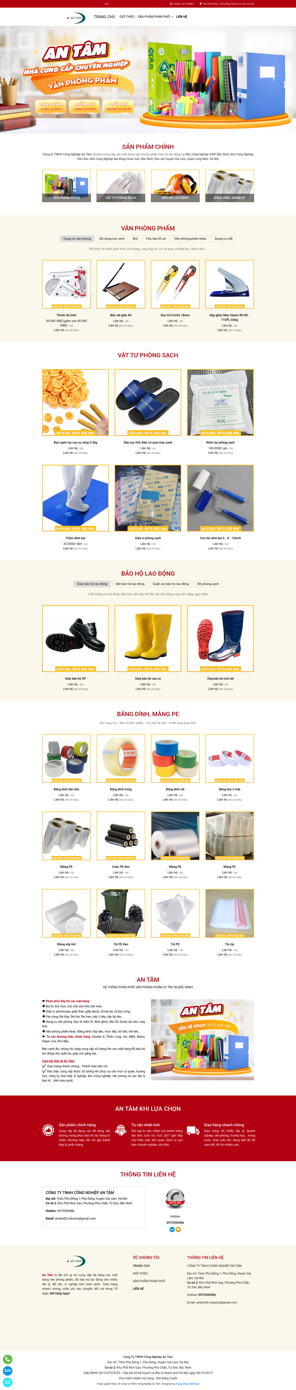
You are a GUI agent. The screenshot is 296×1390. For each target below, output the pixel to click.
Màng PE (66, 867)
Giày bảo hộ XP (75, 678)
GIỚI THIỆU (127, 17)
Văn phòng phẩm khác (190, 238)
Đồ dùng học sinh (111, 238)
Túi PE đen (120, 944)
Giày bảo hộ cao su (148, 678)
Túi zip (229, 944)
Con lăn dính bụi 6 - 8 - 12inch (220, 538)
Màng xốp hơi (66, 944)
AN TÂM (148, 979)
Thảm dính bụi (75, 538)
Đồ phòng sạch (208, 584)
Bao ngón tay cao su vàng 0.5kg (75, 442)
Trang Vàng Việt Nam (187, 1383)
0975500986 (65, 1211)
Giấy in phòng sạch (148, 538)
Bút (135, 238)
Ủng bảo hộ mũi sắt (220, 678)
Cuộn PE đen (121, 867)
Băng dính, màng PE (229, 198)
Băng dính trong (121, 789)
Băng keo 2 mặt (229, 789)
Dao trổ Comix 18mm (175, 315)
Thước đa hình (66, 315)
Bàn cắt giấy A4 (120, 315)
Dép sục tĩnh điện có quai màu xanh (148, 442)
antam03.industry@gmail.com (75, 1218)
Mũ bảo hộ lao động (130, 584)
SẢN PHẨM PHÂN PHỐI (154, 17)
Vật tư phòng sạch (121, 198)
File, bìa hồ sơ (156, 238)
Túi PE (175, 944)
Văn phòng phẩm (66, 198)
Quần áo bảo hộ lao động (171, 584)
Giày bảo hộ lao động (92, 584)
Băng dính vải (175, 789)
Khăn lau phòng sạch (220, 442)
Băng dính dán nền (66, 789)
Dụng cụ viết (223, 238)
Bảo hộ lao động (175, 198)
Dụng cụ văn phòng (77, 238)
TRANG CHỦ (104, 17)
